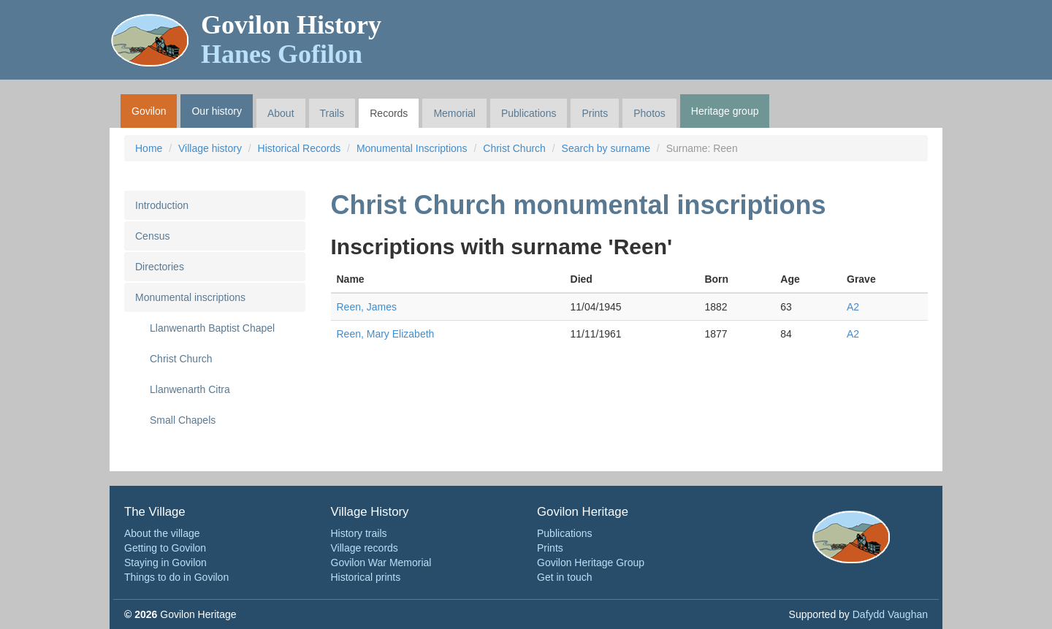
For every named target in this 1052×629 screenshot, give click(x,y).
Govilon (149, 111)
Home (148, 148)
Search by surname (606, 148)
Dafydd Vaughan (890, 614)
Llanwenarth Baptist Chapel (212, 328)
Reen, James (367, 307)
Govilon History (291, 39)
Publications (529, 113)
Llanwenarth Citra (190, 389)
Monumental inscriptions (190, 297)
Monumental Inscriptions (412, 148)
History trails (359, 533)
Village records (364, 548)
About (280, 113)
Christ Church (514, 148)
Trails (332, 113)
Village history (210, 148)
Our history (216, 111)
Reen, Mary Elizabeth (386, 334)
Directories (159, 266)
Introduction (161, 205)
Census (152, 236)
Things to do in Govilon (176, 577)
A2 (853, 307)
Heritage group (725, 111)
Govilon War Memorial (381, 562)
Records (389, 113)
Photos (649, 113)
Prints (595, 113)
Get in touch (564, 577)
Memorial (454, 113)
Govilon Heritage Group (590, 562)
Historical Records (299, 148)
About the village (162, 533)
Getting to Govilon (165, 548)
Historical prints (366, 577)
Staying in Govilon (165, 562)
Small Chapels (183, 420)
